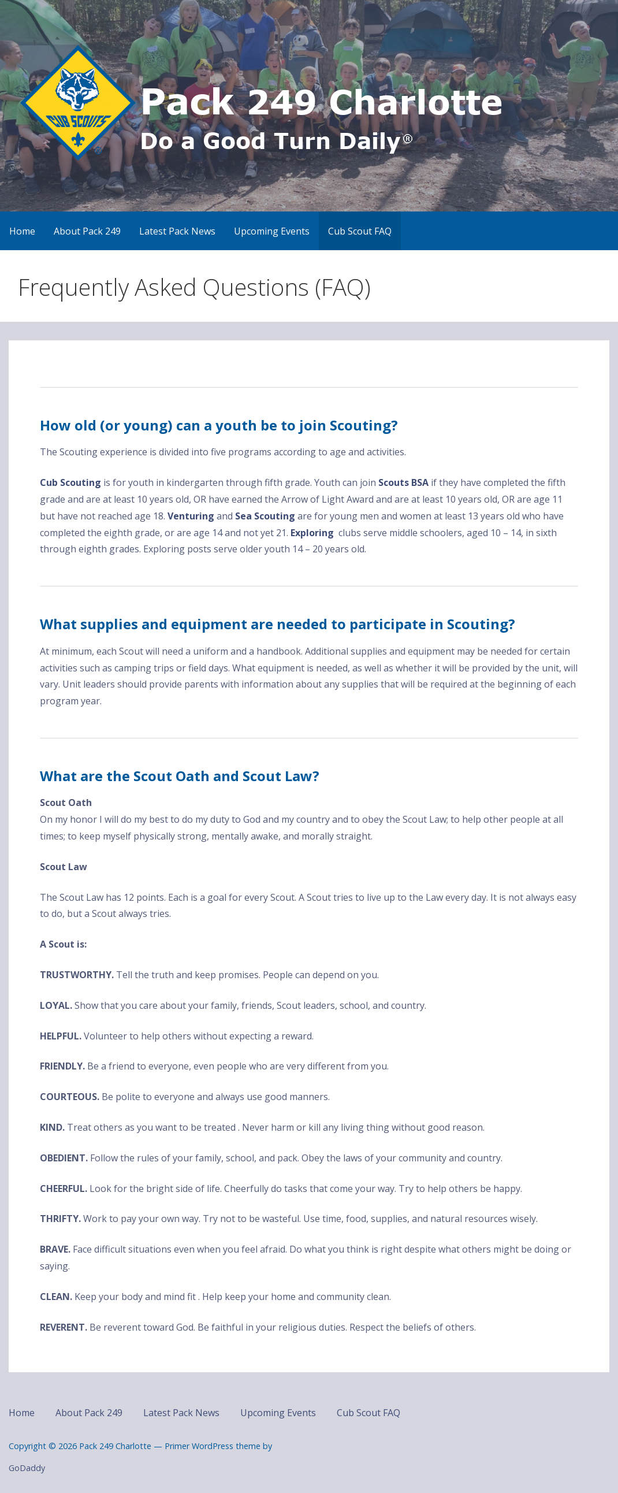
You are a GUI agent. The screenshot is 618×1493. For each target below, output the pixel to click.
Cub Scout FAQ (360, 231)
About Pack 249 (87, 231)
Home (22, 231)
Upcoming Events (272, 231)
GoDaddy (27, 1467)
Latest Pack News (177, 231)
